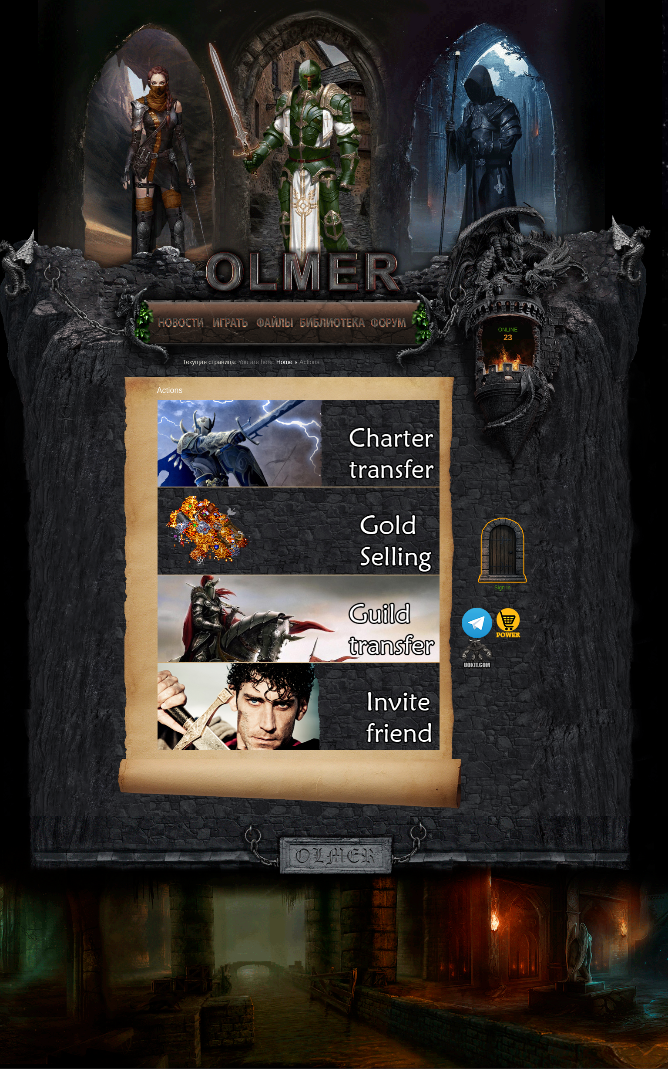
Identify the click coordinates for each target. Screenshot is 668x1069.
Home (284, 362)
